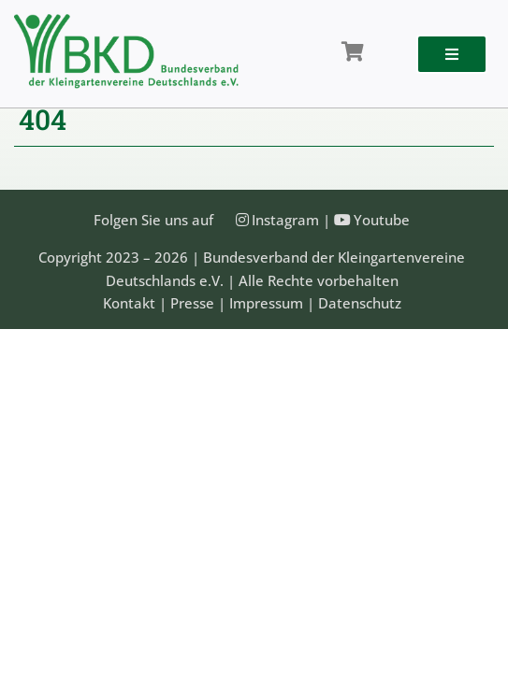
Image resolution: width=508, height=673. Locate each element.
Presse (192, 303)
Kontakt (129, 303)
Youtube (382, 219)
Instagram (285, 219)
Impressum (266, 303)
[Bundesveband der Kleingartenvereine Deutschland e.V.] (126, 20)
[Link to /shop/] (352, 52)
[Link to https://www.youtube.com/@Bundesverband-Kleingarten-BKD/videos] (342, 219)
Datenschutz (359, 303)
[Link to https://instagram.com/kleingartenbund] (242, 219)
